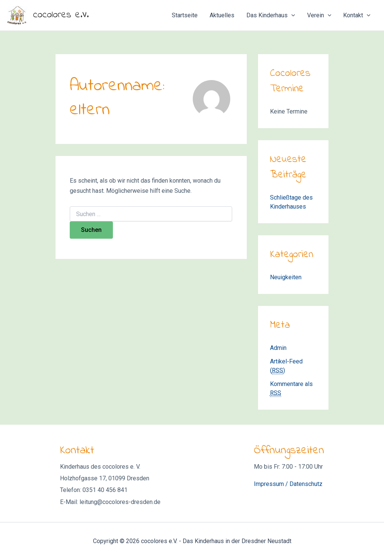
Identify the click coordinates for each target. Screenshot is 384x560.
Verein (319, 15)
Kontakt (356, 15)
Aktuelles (222, 15)
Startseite (185, 15)
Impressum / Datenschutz (288, 483)
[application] (291, 15)
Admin (278, 347)
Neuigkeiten (286, 277)
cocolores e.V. (60, 15)
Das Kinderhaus (270, 15)
